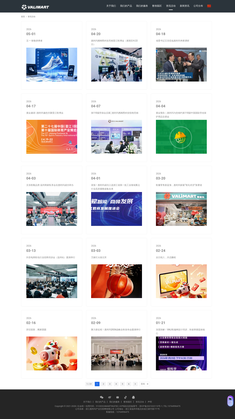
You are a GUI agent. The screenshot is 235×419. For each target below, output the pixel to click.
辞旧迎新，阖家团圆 (36, 329)
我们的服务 (142, 5)
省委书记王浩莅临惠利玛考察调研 (172, 40)
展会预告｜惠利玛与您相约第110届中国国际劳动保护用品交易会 (181, 115)
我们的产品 (126, 5)
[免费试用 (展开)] (230, 401)
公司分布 (198, 5)
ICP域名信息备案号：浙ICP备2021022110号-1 (141, 406)
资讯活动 (171, 5)
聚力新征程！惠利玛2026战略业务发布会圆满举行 (116, 329)
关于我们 (111, 5)
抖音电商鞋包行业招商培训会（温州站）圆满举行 (50, 257)
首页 (23, 17)
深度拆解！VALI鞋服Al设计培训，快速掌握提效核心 (180, 331)
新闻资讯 (184, 5)
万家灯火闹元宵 (99, 257)
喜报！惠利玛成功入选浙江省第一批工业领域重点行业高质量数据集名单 (115, 187)
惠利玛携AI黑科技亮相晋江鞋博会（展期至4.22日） (114, 42)
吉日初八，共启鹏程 (166, 257)
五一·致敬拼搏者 (34, 40)
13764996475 (122, 412)
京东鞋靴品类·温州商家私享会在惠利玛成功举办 (50, 185)
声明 (150, 402)
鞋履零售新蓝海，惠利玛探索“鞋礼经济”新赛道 (179, 185)
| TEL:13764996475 (171, 406)
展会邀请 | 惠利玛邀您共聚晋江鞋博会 (45, 113)
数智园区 (157, 5)
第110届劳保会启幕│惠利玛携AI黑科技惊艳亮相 (114, 113)
